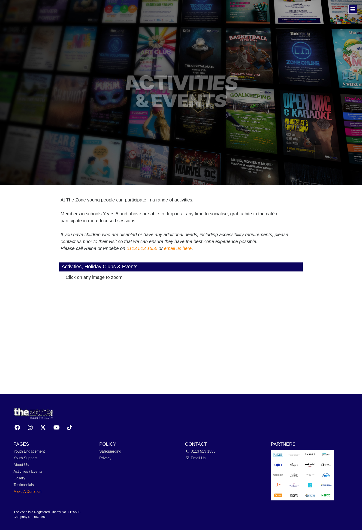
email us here (178, 248)
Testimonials (23, 485)
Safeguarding (110, 451)
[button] (17, 427)
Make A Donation (27, 491)
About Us (21, 465)
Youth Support (25, 458)
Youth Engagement (29, 451)
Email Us (195, 458)
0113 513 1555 (142, 248)
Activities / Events (27, 471)
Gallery (19, 478)
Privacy (105, 458)
